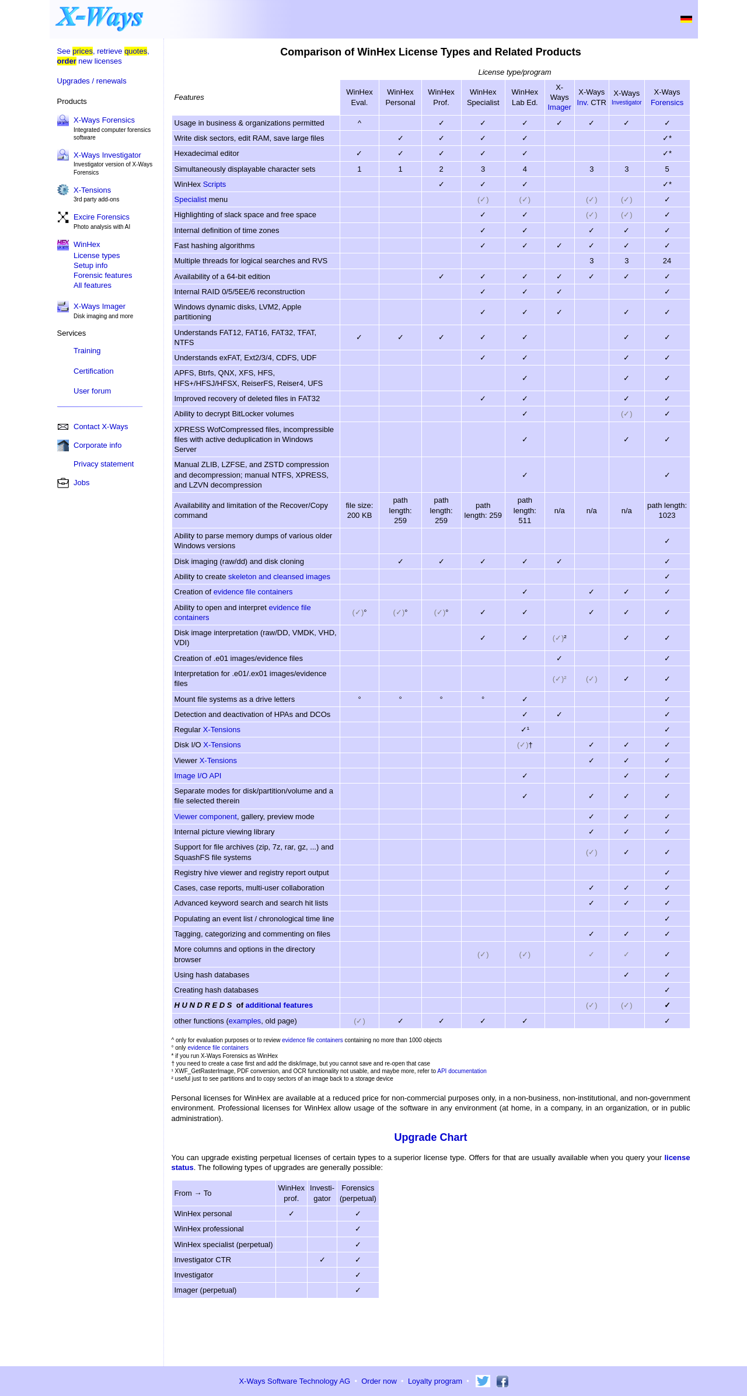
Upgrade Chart (430, 1137)
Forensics (667, 102)
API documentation (462, 1071)
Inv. (583, 102)
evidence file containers (253, 591)
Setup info (91, 265)
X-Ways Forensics (104, 120)
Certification (94, 371)
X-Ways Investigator (107, 155)
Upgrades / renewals (92, 80)
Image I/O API (198, 775)
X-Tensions (92, 190)
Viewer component (205, 816)
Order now (379, 1381)
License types (97, 255)
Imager (559, 107)
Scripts (214, 184)
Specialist (190, 199)
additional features (279, 1005)
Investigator (627, 102)
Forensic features (103, 275)
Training (87, 350)
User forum (92, 391)
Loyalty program (435, 1381)
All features (92, 285)
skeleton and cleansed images (279, 576)
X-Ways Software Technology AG (294, 1381)
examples (245, 1020)
